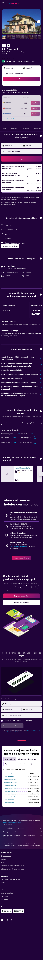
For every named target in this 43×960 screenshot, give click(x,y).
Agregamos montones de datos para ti (22, 832)
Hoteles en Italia (32, 843)
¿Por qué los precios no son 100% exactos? (22, 835)
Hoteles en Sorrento (10, 788)
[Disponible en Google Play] (6, 911)
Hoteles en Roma (9, 774)
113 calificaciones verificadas (24, 61)
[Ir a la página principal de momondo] (13, 3)
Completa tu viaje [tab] (26, 764)
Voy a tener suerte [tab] (11, 764)
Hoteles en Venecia (10, 779)
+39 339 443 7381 (8, 58)
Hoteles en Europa (20, 843)
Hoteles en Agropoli (23, 845)
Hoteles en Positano (10, 791)
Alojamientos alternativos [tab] (27, 759)
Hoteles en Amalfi (9, 797)
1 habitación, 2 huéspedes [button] (13, 73)
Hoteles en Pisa (9, 802)
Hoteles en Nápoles (10, 794)
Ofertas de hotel (8, 843)
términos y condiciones (33, 730)
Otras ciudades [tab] (10, 759)
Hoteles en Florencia (10, 782)
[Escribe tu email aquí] (23, 715)
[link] (21, 558)
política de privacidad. (11, 732)
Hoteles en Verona (10, 785)
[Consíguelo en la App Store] (18, 911)
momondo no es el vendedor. (22, 828)
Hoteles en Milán (9, 776)
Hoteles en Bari (9, 800)
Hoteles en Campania (9, 845)
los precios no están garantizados (12, 822)
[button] (3, 3)
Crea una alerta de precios (18, 546)
